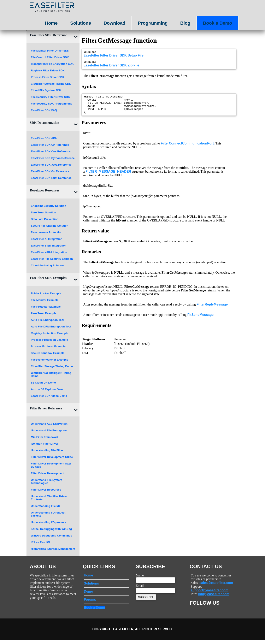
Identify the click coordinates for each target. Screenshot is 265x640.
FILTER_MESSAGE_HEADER (108, 177)
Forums (90, 599)
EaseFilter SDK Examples (48, 278)
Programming (152, 23)
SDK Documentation (44, 122)
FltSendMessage (200, 320)
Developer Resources (44, 190)
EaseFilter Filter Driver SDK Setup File (113, 56)
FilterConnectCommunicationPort (187, 149)
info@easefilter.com (213, 594)
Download (114, 23)
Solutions (80, 23)
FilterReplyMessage (212, 310)
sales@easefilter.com (216, 583)
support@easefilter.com (209, 590)
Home (51, 23)
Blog (185, 23)
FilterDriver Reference (46, 408)
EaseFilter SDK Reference (48, 35)
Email (140, 585)
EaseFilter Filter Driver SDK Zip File (111, 67)
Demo (88, 591)
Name (140, 575)
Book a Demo (217, 23)
